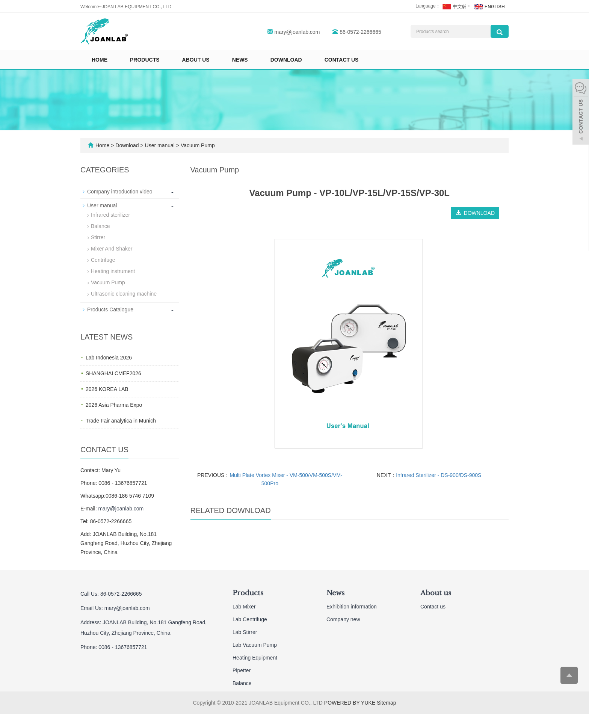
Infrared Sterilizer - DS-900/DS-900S (438, 475)
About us (196, 60)
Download (286, 60)
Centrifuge (103, 260)
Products (145, 60)
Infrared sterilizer (110, 215)
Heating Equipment (255, 658)
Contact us (342, 60)
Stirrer (98, 237)
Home (99, 60)
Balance (100, 226)
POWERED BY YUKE (350, 703)
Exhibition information (351, 607)
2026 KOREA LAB (107, 389)
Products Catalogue (110, 309)
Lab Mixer (244, 607)
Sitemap (386, 703)
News (240, 60)
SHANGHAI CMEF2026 (113, 373)
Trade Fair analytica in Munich (121, 421)
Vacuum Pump (197, 145)
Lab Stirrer (245, 632)
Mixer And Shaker (112, 249)
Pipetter (242, 670)
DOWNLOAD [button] (475, 213)
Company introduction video (120, 192)
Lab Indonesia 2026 (109, 358)
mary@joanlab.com (297, 32)
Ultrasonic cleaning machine (124, 294)
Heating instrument (113, 271)
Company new (343, 619)
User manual (159, 145)
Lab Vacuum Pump (255, 645)
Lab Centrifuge (250, 619)
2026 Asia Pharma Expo (114, 405)
